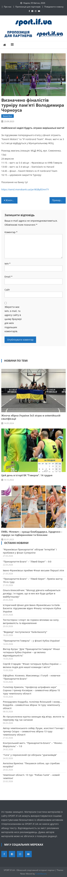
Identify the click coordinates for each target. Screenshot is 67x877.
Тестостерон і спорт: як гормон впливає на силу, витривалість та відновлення (31, 621)
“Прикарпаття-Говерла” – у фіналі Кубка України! (31, 640)
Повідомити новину (53, 6)
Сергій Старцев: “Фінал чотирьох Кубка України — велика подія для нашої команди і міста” (32, 665)
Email (8, 276)
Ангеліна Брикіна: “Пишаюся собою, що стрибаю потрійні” (31, 765)
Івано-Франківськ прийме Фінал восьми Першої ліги (33, 570)
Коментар (11, 232)
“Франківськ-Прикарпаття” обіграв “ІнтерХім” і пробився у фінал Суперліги (30, 551)
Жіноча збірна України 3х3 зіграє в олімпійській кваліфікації (30, 417)
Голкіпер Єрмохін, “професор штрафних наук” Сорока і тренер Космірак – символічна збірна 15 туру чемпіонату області (31, 690)
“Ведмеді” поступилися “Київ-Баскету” (25, 631)
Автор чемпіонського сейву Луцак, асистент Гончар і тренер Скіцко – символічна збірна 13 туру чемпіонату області (33, 731)
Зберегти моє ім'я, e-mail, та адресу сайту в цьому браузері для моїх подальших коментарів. (13, 319)
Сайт (7, 289)
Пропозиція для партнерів (27, 6)
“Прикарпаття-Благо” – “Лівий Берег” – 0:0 (27, 561)
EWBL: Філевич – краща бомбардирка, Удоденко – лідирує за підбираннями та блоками (31, 533)
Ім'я (8, 263)
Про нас (7, 6)
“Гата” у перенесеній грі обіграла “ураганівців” (30, 754)
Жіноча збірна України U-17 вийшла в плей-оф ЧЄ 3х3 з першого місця (11, 200)
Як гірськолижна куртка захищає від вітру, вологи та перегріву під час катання (33, 718)
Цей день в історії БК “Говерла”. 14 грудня (26, 475)
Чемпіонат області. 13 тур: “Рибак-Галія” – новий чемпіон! (31, 776)
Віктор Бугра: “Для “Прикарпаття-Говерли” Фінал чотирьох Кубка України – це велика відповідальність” (31, 652)
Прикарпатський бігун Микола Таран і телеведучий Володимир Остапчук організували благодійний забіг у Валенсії (59, 200)
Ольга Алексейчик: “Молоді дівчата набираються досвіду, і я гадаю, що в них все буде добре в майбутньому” (31, 593)
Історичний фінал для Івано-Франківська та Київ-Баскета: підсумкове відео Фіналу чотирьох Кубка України (32, 608)
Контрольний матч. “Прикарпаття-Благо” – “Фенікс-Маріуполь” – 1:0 (33, 744)
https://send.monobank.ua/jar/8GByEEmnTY (25, 189)
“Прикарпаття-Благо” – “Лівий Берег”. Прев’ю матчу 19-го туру (33, 580)
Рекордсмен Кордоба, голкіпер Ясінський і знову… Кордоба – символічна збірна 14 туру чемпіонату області (32, 705)
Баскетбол (7, 116)
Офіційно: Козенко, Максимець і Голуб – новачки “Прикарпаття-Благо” (31, 677)
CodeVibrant (40, 873)
